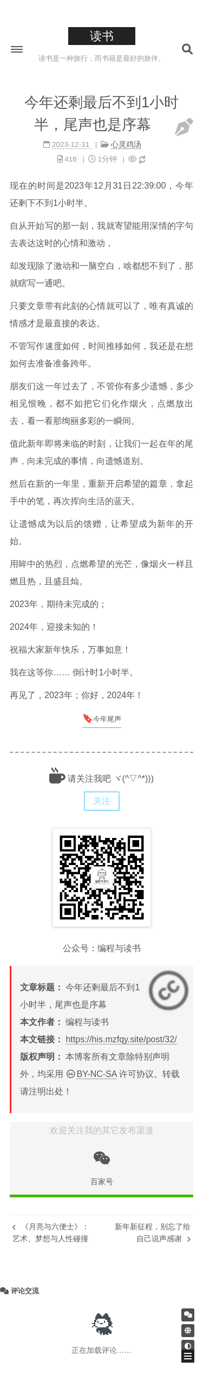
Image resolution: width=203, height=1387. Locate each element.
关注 (101, 800)
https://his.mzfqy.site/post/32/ (121, 1039)
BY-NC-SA (96, 1074)
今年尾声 (107, 719)
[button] (16, 49)
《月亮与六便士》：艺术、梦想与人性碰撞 (50, 1232)
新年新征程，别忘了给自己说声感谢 (153, 1232)
